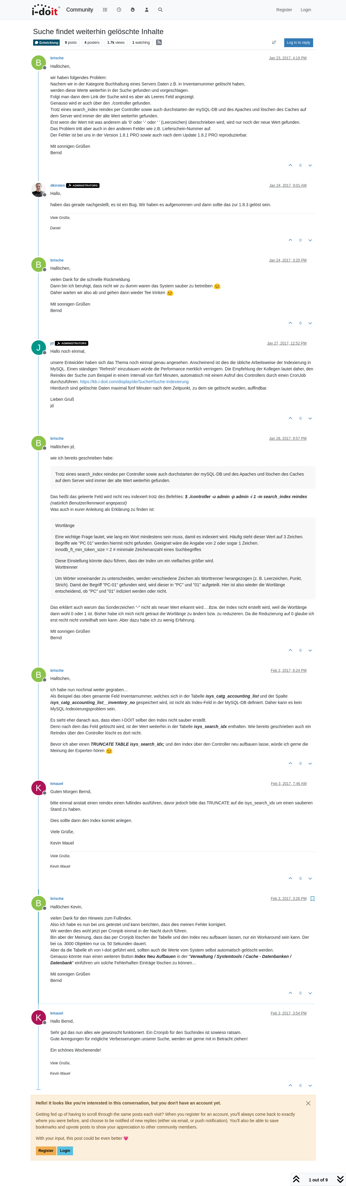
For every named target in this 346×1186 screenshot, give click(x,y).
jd (52, 343)
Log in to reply (298, 42)
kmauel (57, 784)
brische (57, 58)
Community (79, 10)
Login (65, 1151)
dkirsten (58, 185)
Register (46, 1151)
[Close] (308, 1103)
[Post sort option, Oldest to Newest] (274, 42)
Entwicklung (46, 42)
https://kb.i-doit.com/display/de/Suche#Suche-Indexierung (134, 381)
